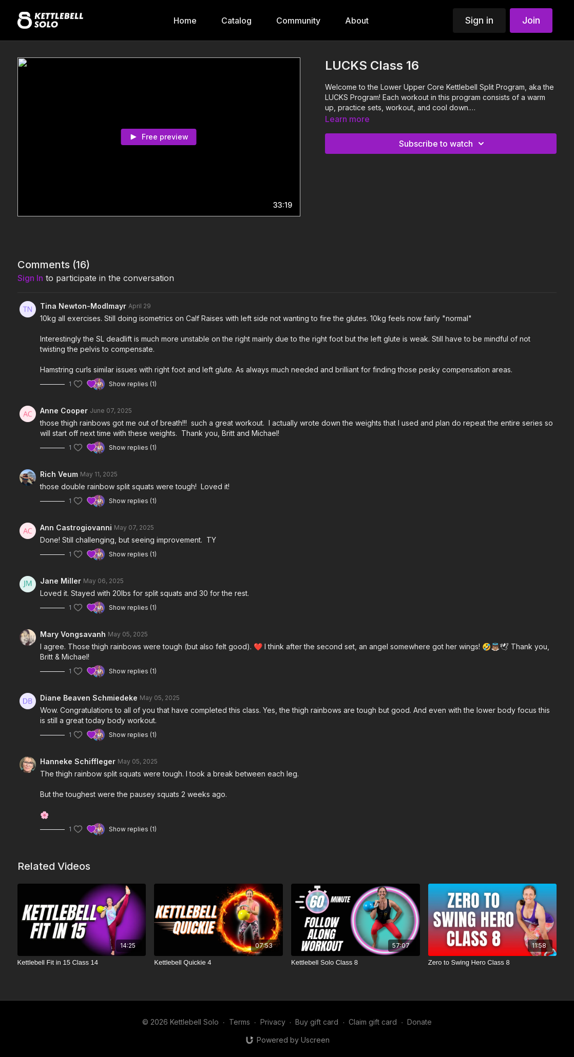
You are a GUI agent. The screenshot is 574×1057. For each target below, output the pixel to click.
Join (531, 20)
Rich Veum (59, 474)
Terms (239, 1022)
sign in (30, 278)
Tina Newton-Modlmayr (83, 306)
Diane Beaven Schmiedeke (89, 697)
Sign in (479, 20)
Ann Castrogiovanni (76, 527)
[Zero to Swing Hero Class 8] (492, 963)
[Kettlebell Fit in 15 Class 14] (81, 963)
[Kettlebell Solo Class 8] (355, 963)
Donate (419, 1022)
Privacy (272, 1022)
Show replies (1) (133, 384)
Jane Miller (60, 580)
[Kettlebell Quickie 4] (218, 963)
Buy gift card (316, 1022)
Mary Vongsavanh (73, 634)
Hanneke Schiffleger (78, 761)
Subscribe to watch (443, 143)
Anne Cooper (64, 410)
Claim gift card (373, 1022)
